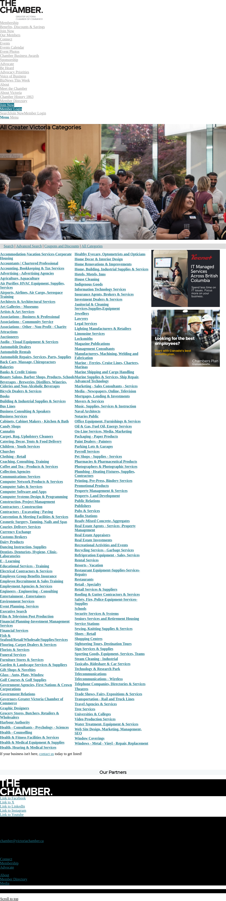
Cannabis (7, 431)
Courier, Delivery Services (20, 527)
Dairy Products (12, 542)
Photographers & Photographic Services (106, 466)
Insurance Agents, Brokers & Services (104, 294)
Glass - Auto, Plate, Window (22, 675)
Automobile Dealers (15, 347)
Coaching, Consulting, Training (24, 461)
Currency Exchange (15, 532)
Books (5, 396)
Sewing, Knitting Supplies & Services (104, 629)
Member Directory (13, 879)
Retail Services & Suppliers (96, 589)
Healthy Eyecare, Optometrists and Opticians (110, 254)
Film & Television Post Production (26, 616)
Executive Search (13, 611)
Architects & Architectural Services (27, 302)
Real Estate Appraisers (92, 535)
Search (9, 246)
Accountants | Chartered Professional (29, 263)
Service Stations (87, 624)
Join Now (17, 113)
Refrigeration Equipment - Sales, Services (107, 555)
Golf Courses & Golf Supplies (23, 680)
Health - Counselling (16, 732)
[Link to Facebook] (13, 798)
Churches (7, 451)
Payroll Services (87, 451)
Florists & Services (14, 650)
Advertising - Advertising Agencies (27, 273)
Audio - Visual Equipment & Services (29, 342)
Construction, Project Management (27, 502)
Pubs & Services (87, 511)
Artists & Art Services (17, 312)
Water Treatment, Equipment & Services (106, 724)
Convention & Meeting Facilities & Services (34, 517)
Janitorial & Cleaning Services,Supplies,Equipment (97, 306)
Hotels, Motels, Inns (90, 274)
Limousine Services (90, 334)
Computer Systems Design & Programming (34, 497)
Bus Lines (7, 406)
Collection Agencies (15, 471)
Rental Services (87, 560)
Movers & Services (89, 401)
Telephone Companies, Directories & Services (110, 684)
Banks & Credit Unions (18, 372)
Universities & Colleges (93, 714)
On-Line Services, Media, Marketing (103, 431)
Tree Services (85, 709)
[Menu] (9, 117)
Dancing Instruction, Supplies (23, 547)
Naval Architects (87, 411)
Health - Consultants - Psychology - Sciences (34, 727)
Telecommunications (91, 674)
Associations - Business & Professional (30, 317)
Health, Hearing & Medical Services (28, 747)
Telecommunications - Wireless (99, 679)
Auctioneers (9, 337)
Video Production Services (95, 719)
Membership (9, 863)
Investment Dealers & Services (98, 299)
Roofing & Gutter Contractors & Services (107, 594)
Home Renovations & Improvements (103, 264)
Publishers (83, 506)
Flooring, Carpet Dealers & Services (28, 645)
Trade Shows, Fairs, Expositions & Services (108, 694)
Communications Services (20, 476)
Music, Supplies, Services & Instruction (105, 406)
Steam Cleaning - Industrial (96, 659)
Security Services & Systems (97, 614)
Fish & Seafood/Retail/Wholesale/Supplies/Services (34, 638)
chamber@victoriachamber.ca (22, 841)
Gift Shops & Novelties (18, 670)
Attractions (9, 332)
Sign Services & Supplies (94, 649)
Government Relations (17, 694)
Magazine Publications (92, 344)
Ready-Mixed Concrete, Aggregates (102, 521)
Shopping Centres (88, 639)
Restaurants (84, 579)
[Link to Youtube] (12, 814)
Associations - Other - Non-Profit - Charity (33, 327)
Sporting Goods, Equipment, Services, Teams (110, 654)
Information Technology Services (100, 289)
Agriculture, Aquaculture (19, 278)
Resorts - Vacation (89, 565)
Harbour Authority (15, 722)
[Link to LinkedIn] (12, 806)
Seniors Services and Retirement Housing (107, 619)
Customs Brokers (13, 537)
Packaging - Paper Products (96, 436)
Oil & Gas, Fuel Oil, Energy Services (103, 426)
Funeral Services (13, 655)
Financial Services (14, 630)
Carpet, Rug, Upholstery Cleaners (26, 436)
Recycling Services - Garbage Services (104, 550)
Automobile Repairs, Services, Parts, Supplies (35, 357)
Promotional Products (92, 486)
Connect (6, 859)
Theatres (81, 689)
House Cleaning (87, 279)
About (4, 875)
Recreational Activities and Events (101, 545)
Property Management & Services (101, 491)
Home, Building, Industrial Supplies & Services (111, 269)
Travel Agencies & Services (96, 704)
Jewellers (82, 313)
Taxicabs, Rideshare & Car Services (103, 664)
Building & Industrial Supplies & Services (33, 401)
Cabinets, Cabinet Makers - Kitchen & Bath (34, 421)
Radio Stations (86, 516)
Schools (81, 608)
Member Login (35, 113)
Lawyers (81, 318)
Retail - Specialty (88, 584)
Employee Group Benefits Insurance (28, 576)
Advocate (7, 867)
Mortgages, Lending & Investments (102, 396)
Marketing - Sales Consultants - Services (106, 386)
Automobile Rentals (15, 352)
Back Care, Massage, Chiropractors (28, 362)
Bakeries (7, 367)
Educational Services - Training (24, 566)
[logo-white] (26, 794)
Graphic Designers (14, 708)
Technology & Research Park (97, 669)
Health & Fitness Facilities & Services (29, 737)
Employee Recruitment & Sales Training (31, 581)
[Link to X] (7, 802)
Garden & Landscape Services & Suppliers (33, 665)
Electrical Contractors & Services (26, 571)
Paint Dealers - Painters (93, 441)
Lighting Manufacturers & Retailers (103, 328)
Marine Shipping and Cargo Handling (104, 372)
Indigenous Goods (89, 284)
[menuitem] (113, 29)
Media (4, 883)
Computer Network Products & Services (31, 482)
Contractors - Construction (21, 507)
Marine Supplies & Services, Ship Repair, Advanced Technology (107, 379)
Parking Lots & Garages (94, 446)
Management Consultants (95, 349)
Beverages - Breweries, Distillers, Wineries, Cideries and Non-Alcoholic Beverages (33, 384)
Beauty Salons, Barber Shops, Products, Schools (37, 377)
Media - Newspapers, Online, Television (105, 391)
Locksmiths (84, 339)
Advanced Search (29, 246)
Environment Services (17, 601)
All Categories (92, 246)
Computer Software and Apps (23, 492)
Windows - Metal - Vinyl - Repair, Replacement (111, 743)
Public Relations (87, 501)
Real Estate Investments (93, 540)
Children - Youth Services (20, 446)
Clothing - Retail (13, 456)
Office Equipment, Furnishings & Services (108, 421)
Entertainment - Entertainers (23, 596)
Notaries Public (87, 416)
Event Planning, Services (19, 606)
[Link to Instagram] (13, 810)
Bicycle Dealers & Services (21, 391)
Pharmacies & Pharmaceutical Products (106, 461)
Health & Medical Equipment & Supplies (32, 742)
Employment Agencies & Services (26, 586)
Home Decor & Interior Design (99, 259)
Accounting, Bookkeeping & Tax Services (32, 268)
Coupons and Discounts (61, 246)
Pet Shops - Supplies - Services (98, 456)
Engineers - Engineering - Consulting (29, 591)
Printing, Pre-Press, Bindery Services (103, 481)
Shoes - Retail (85, 634)
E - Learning (10, 561)
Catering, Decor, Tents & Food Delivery (31, 441)
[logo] (21, 19)
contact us (46, 754)
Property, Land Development (97, 496)
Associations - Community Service (26, 322)
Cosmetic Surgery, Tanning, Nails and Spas (33, 522)
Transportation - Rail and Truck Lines (104, 699)
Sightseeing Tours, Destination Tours (103, 644)
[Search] (5, 113)
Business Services (13, 416)
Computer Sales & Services (21, 487)
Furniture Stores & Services (22, 660)
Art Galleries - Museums (19, 307)
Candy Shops (10, 426)
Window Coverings (90, 738)
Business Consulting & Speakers (25, 411)
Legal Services (86, 323)
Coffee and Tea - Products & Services (29, 466)
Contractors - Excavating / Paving (26, 512)
